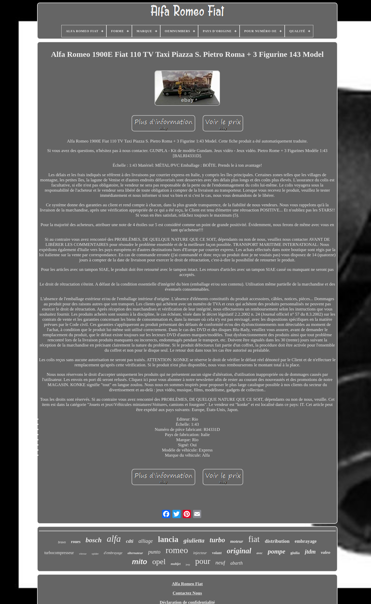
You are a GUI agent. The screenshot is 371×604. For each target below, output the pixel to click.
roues (75, 541)
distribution (277, 541)
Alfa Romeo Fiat (187, 583)
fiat (254, 539)
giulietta (193, 540)
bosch (94, 540)
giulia (295, 553)
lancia (168, 539)
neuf (220, 562)
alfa (114, 539)
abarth (236, 563)
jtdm (310, 551)
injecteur (200, 553)
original (239, 551)
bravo (62, 542)
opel (159, 561)
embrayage (306, 541)
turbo (217, 540)
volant (217, 553)
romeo (177, 550)
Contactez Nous (187, 593)
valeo (325, 552)
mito (139, 562)
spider (95, 553)
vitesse (83, 553)
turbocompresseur (59, 552)
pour (202, 561)
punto (154, 552)
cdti (129, 541)
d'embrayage (113, 553)
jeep (188, 564)
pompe (276, 551)
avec (259, 553)
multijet (176, 564)
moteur (236, 541)
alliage (145, 541)
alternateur (135, 553)
